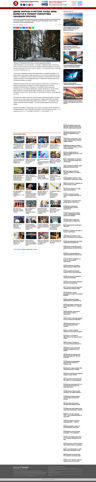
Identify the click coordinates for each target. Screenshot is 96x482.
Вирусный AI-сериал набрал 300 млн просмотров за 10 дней (72, 368)
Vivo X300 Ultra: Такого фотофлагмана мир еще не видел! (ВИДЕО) (73, 294)
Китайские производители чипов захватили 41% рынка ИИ (72, 241)
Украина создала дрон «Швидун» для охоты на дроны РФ (72, 282)
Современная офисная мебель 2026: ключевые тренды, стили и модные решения (72, 147)
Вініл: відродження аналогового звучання (72, 225)
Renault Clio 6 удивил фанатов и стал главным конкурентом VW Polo (72, 438)
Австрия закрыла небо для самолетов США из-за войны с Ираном (72, 172)
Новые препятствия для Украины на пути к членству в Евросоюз (72, 318)
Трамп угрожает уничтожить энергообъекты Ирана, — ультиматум (71, 313)
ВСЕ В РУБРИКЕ (26, 249)
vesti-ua (27, 70)
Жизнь (63, 8)
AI (60, 8)
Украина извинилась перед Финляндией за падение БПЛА (72, 299)
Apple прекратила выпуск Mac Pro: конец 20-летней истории (72, 455)
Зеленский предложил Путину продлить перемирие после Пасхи (72, 133)
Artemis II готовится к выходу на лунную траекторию (72, 231)
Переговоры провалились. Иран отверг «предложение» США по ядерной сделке (72, 140)
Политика (25, 8)
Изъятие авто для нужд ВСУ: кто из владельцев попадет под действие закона (72, 385)
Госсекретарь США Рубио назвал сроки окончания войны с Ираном (72, 409)
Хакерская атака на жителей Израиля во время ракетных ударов (71, 349)
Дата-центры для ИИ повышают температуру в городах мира (72, 287)
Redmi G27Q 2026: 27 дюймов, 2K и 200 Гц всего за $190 (72, 183)
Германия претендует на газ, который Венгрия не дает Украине (71, 325)
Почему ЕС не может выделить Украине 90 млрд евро (72, 277)
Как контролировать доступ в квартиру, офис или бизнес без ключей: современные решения (72, 126)
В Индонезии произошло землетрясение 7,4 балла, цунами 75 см (70, 207)
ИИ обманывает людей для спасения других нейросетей (71, 220)
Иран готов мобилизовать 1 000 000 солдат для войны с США (72, 449)
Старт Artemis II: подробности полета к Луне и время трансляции (72, 260)
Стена (15, 70)
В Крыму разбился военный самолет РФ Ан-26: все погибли (72, 271)
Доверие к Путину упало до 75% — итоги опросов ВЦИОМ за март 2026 (72, 415)
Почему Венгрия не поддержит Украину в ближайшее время (72, 66)
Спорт (67, 8)
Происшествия (38, 8)
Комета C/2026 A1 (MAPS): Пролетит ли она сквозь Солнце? (72, 330)
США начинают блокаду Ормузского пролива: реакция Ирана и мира (71, 48)
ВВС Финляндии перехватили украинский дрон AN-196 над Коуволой (71, 356)
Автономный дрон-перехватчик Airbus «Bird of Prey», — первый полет (72, 306)
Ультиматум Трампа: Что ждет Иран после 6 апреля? (72, 189)
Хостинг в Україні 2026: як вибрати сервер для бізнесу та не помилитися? (72, 153)
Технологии (45, 8)
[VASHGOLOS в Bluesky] (32, 5)
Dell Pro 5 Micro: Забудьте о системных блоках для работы (72, 343)
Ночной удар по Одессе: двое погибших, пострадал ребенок (72, 391)
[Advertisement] (37, 121)
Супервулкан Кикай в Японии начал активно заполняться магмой (71, 398)
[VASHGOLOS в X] (24, 5)
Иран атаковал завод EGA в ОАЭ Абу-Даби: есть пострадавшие (72, 379)
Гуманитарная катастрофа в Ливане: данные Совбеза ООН (71, 266)
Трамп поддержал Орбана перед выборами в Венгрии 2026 (72, 166)
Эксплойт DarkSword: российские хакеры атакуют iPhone (73, 374)
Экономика (31, 8)
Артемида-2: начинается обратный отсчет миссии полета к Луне (72, 337)
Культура (57, 8)
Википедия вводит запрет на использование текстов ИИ (71, 426)
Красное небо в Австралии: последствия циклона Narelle (71, 403)
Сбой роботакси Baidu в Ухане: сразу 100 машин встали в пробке (73, 236)
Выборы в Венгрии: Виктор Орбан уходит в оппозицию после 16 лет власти (73, 102)
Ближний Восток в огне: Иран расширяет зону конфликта (71, 432)
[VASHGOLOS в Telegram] (27, 5)
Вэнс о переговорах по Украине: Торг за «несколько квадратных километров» (72, 160)
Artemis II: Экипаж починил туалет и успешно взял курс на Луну (72, 195)
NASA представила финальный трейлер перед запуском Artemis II (72, 248)
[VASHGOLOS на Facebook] (21, 5)
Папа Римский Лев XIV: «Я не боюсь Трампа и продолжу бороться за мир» (71, 29)
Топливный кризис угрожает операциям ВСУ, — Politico (71, 421)
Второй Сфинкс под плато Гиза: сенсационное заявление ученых (72, 178)
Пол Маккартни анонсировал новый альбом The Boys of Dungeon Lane (71, 363)
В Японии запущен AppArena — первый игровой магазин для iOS (72, 254)
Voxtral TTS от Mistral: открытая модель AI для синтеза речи (72, 460)
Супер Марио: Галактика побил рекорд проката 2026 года (72, 201)
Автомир (51, 8)
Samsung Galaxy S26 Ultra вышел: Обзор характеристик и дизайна (73, 444)
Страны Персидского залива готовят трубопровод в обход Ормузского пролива (71, 214)
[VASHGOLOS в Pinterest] (29, 5)
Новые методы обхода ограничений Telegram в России (72, 83)
